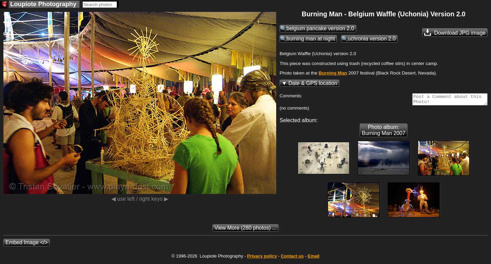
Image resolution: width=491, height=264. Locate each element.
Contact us (292, 258)
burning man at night (310, 39)
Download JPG (455, 32)
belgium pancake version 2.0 (320, 28)
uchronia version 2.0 (372, 39)
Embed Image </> (26, 244)
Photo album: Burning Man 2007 (383, 132)
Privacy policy (262, 258)
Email (313, 258)
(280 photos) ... (245, 230)
